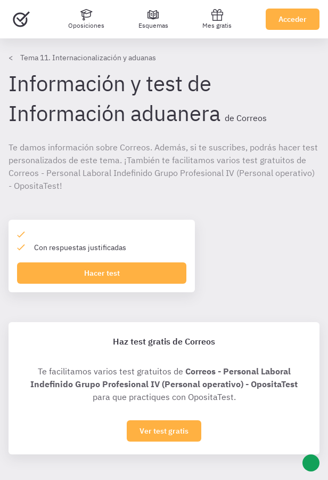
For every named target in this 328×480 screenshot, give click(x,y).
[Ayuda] (310, 462)
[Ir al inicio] (21, 19)
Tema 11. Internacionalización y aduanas (88, 57)
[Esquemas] (153, 19)
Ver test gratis (164, 431)
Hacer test (102, 273)
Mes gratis (217, 19)
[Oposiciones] (86, 19)
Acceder (292, 19)
